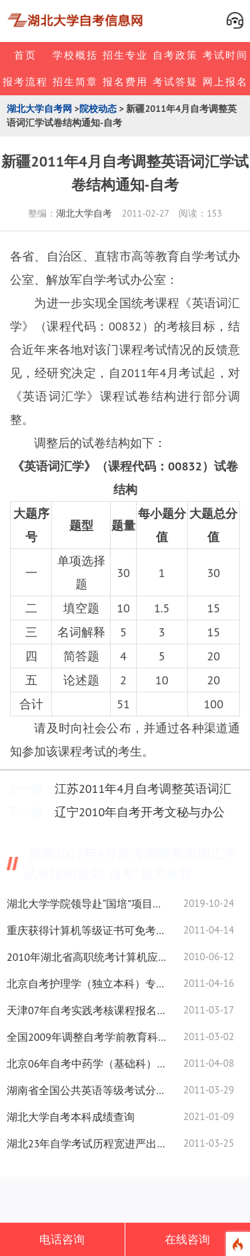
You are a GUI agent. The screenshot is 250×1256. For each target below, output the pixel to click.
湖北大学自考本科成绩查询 (71, 1116)
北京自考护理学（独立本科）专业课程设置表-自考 (87, 983)
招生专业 (125, 55)
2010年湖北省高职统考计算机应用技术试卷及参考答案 (87, 956)
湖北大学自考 (84, 213)
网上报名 (225, 81)
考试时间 (225, 55)
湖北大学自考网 (39, 109)
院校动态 (98, 109)
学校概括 (75, 55)
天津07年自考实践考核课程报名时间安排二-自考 (87, 1010)
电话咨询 (62, 1239)
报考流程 (25, 81)
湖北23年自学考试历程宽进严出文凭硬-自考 (87, 1143)
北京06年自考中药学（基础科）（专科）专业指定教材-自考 (87, 1063)
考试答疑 (175, 81)
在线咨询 (187, 1239)
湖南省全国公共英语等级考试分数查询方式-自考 (87, 1090)
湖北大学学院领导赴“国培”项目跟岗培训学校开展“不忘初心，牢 (87, 903)
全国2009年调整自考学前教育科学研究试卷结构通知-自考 (87, 1036)
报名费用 (125, 81)
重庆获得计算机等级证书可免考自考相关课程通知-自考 (87, 930)
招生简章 (75, 81)
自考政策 (175, 55)
